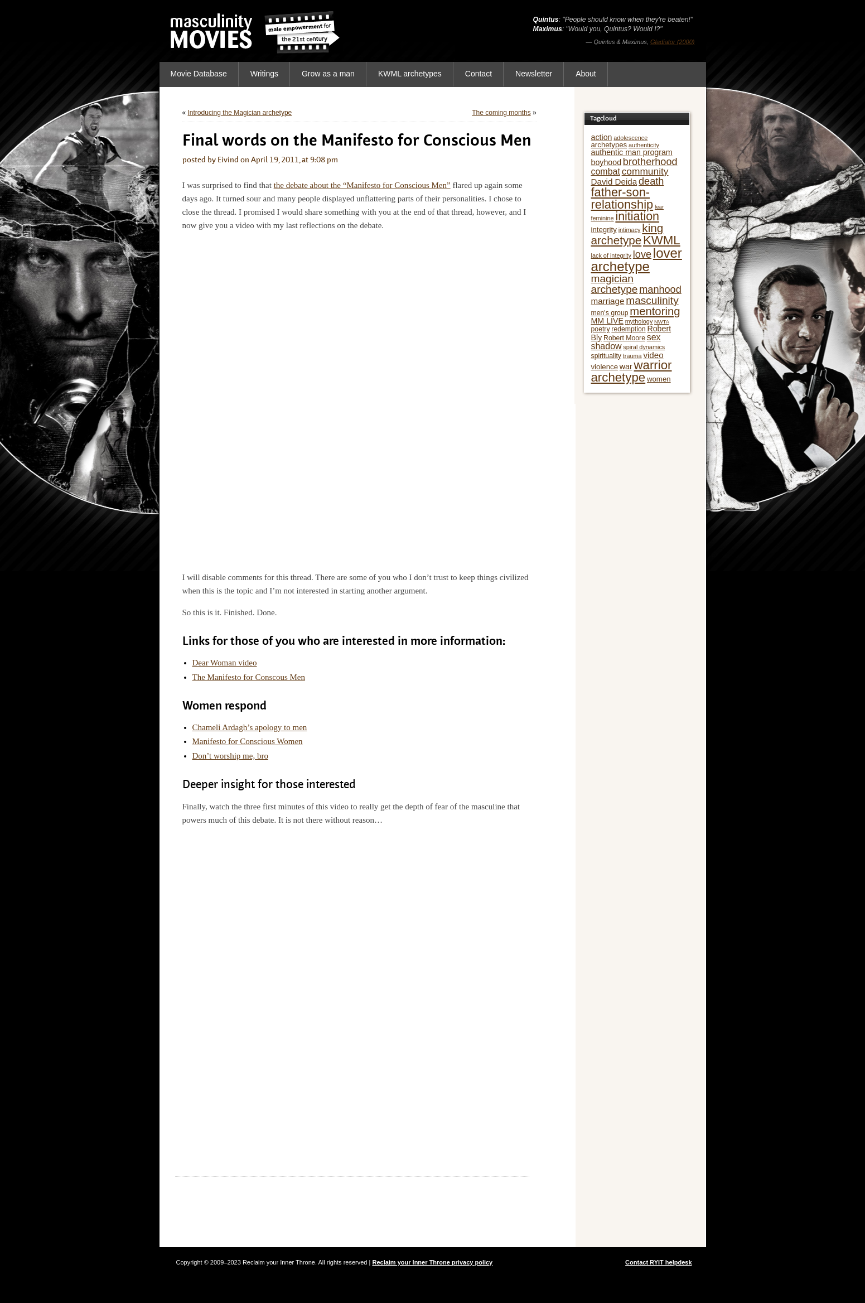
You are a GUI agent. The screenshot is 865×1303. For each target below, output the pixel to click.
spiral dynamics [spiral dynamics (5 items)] (644, 347)
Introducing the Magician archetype (240, 113)
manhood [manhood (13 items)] (660, 289)
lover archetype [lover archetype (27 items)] (636, 259)
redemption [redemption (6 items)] (628, 329)
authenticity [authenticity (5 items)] (644, 145)
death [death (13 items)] (651, 181)
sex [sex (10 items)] (654, 337)
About (586, 73)
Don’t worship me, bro (230, 755)
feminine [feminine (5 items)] (602, 218)
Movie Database (199, 73)
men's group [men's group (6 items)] (610, 313)
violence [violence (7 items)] (604, 367)
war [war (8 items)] (626, 366)
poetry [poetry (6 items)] (600, 329)
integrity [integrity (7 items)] (604, 229)
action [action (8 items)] (601, 137)
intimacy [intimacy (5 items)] (629, 229)
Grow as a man (328, 73)
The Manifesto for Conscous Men (248, 677)
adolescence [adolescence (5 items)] (630, 137)
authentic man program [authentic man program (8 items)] (632, 152)
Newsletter (533, 73)
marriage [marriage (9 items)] (608, 301)
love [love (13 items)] (642, 254)
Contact (478, 73)
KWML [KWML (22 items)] (661, 240)
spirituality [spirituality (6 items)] (606, 356)
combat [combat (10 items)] (605, 171)
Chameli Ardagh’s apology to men (249, 727)
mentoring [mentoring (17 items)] (655, 311)
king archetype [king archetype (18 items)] (627, 234)
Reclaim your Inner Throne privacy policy (432, 1262)
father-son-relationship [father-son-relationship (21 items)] (622, 198)
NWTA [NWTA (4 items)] (661, 322)
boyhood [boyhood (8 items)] (606, 162)
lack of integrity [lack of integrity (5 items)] (611, 255)
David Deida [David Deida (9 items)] (614, 181)
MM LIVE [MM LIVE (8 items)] (607, 320)
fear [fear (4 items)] (659, 207)
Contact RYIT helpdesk (658, 1262)
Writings (264, 73)
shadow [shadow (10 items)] (606, 346)
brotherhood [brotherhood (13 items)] (650, 161)
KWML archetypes (410, 73)
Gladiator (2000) (672, 41)
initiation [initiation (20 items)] (637, 216)
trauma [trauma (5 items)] (632, 356)
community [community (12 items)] (645, 171)
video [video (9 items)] (653, 355)
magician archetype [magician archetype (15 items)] (614, 284)
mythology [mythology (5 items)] (639, 321)
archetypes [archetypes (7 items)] (609, 145)
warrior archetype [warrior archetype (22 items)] (631, 371)
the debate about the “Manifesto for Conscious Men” (362, 185)
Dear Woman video (224, 662)
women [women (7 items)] (659, 379)
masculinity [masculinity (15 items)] (652, 300)
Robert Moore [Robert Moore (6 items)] (624, 338)
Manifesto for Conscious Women (247, 741)
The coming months (501, 113)
